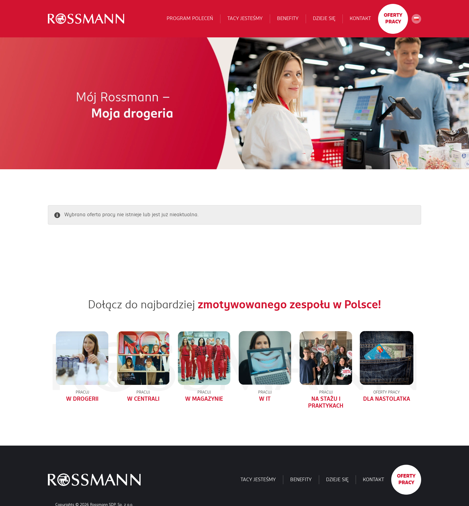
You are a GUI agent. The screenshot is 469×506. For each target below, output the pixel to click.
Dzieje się (324, 18)
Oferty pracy (393, 19)
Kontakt (360, 18)
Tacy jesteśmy (245, 18)
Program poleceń (190, 18)
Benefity (288, 18)
